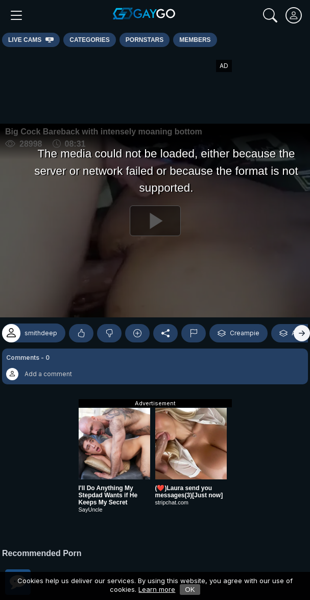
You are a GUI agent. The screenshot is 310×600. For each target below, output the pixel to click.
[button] (155, 366)
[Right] (302, 333)
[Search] (270, 15)
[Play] (155, 220)
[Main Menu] (16, 15)
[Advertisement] (155, 85)
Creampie (238, 333)
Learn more (156, 589)
